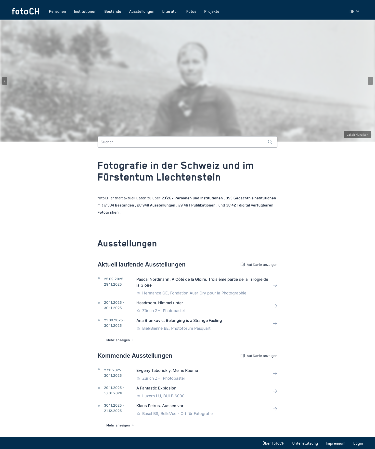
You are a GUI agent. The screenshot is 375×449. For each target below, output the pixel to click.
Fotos (191, 11)
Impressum (336, 443)
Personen (57, 11)
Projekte (212, 11)
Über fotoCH (273, 443)
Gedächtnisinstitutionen (254, 198)
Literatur (170, 11)
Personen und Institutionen (199, 198)
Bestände (112, 11)
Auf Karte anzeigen (258, 264)
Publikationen (203, 205)
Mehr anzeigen (120, 340)
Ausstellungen (142, 11)
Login (358, 443)
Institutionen (85, 11)
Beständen (124, 205)
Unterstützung (305, 443)
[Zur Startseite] (25, 11)
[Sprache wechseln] (355, 11)
